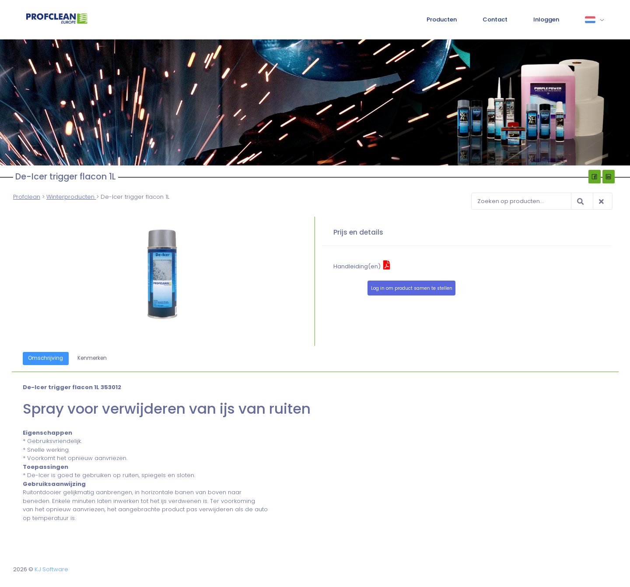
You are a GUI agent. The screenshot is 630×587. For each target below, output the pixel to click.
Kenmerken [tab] (92, 358)
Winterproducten (71, 197)
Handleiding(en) (361, 266)
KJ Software (51, 569)
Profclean (26, 197)
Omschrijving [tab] (45, 358)
